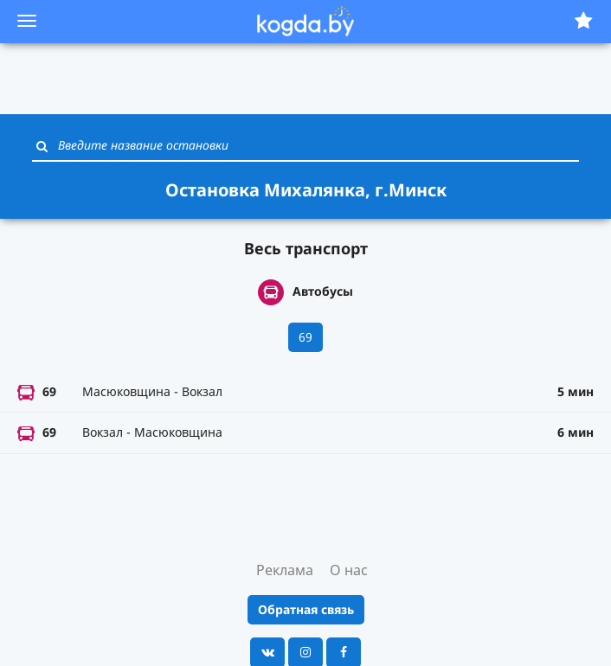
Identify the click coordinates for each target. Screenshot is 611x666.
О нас (349, 570)
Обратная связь (306, 609)
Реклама (284, 570)
